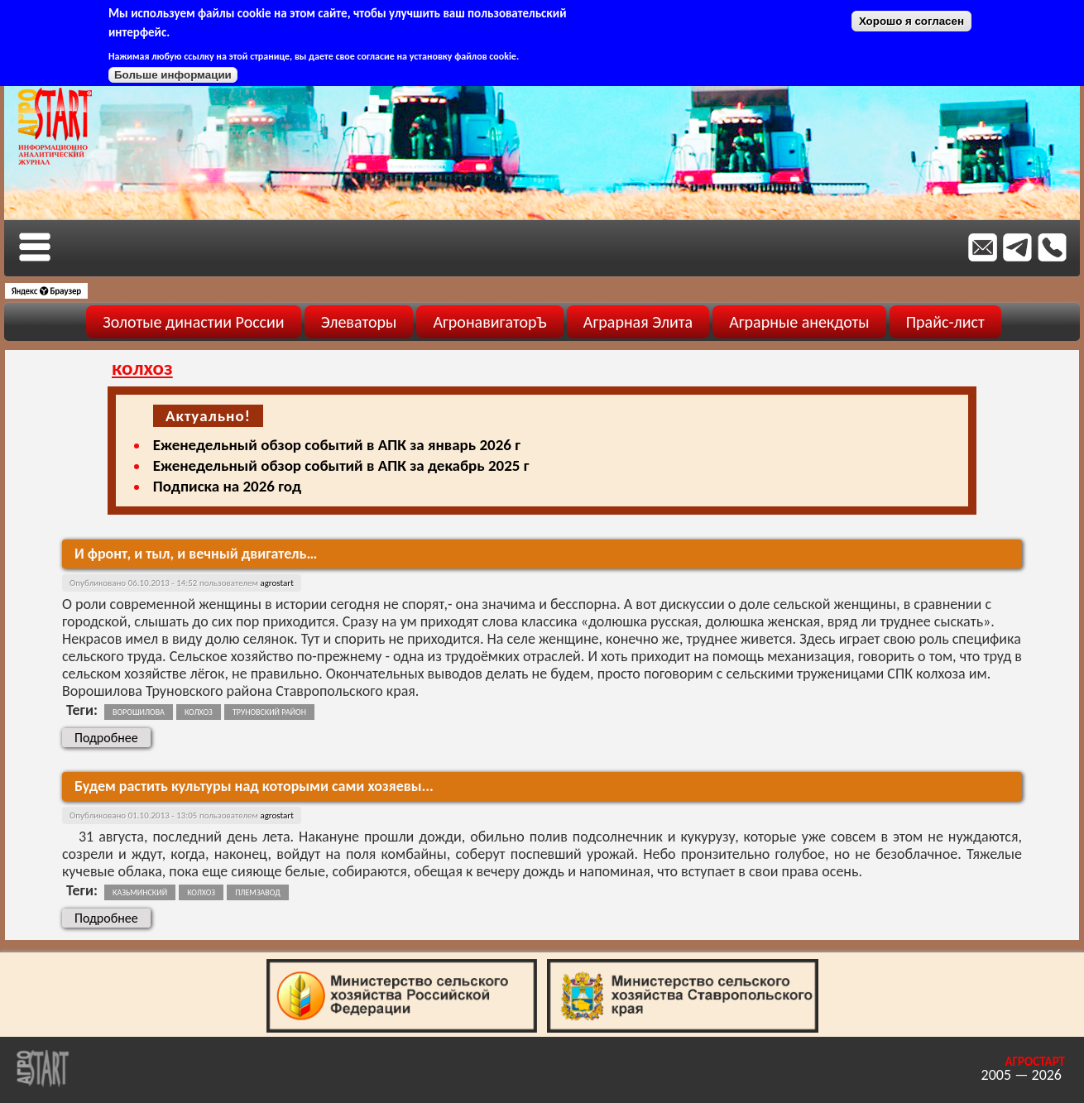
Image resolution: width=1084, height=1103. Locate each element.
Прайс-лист (945, 322)
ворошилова (139, 712)
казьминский (140, 892)
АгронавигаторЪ (489, 322)
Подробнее (112, 737)
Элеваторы (359, 322)
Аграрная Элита (638, 322)
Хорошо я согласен (911, 21)
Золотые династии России (193, 322)
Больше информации (173, 75)
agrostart (276, 583)
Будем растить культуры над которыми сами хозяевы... (254, 786)
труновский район (269, 712)
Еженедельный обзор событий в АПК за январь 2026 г (336, 444)
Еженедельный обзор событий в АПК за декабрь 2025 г (341, 465)
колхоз (199, 712)
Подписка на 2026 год (227, 486)
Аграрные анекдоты (799, 322)
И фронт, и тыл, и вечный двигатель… (195, 553)
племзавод (257, 892)
